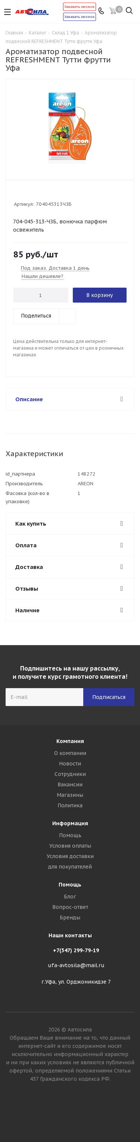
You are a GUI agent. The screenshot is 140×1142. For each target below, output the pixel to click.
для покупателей (70, 866)
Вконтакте (70, 1115)
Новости (70, 763)
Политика (70, 805)
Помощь (70, 835)
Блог (70, 896)
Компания (70, 741)
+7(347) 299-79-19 (76, 950)
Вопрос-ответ (70, 907)
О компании (70, 753)
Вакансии (70, 784)
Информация (70, 823)
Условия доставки (70, 856)
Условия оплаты (70, 845)
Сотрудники (70, 774)
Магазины (70, 795)
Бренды (70, 917)
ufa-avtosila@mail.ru (76, 965)
